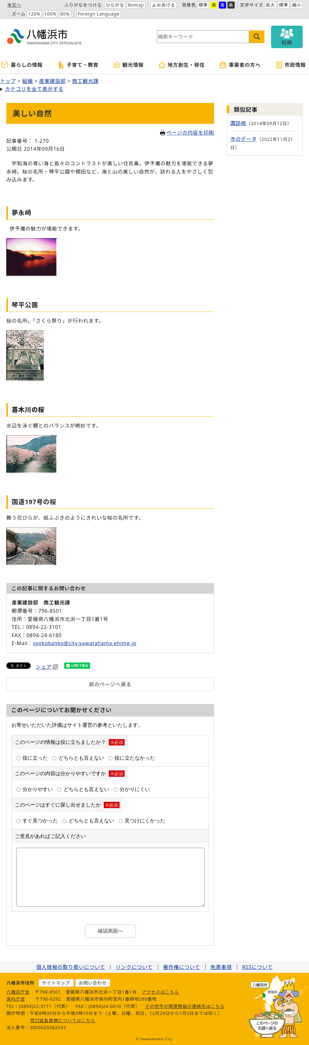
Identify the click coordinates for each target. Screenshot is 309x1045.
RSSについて (257, 967)
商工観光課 (85, 81)
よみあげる (163, 5)
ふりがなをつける (83, 5)
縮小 (296, 5)
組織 (27, 81)
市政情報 (290, 65)
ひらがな (115, 5)
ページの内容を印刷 (187, 132)
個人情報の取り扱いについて (70, 967)
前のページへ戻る (110, 684)
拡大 (270, 5)
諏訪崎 (238, 123)
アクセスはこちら (160, 992)
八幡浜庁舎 (18, 992)
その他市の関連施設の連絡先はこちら (185, 1006)
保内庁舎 (15, 999)
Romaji (136, 5)
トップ (8, 81)
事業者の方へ (240, 65)
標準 (203, 5)
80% (65, 14)
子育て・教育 (78, 65)
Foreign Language (99, 14)
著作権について (181, 967)
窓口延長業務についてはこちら (63, 1020)
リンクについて (133, 967)
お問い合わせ (93, 983)
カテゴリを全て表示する (34, 89)
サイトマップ (56, 983)
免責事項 (221, 967)
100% (50, 14)
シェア (47, 666)
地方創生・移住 (181, 65)
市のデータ (243, 139)
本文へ (14, 5)
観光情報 (128, 65)
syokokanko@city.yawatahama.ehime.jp (84, 643)
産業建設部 (52, 81)
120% (34, 14)
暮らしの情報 (22, 65)
